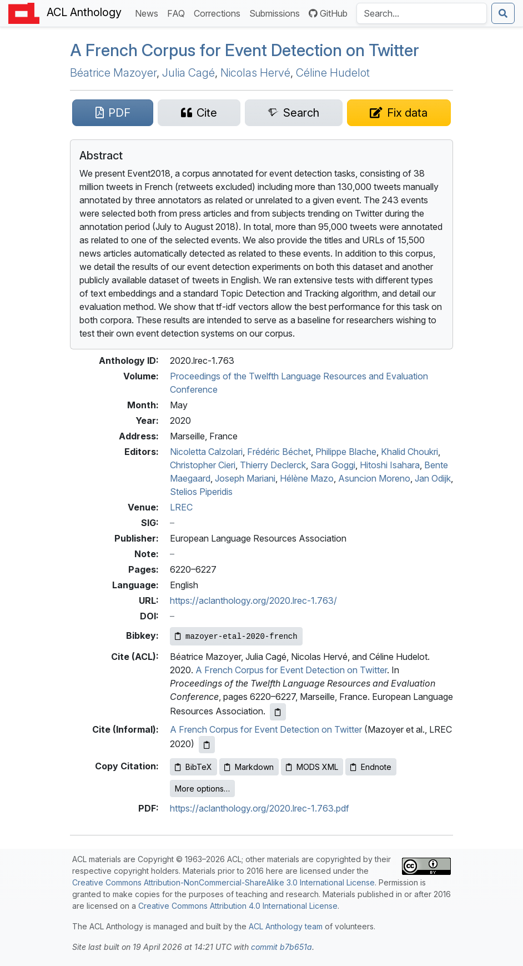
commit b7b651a (281, 947)
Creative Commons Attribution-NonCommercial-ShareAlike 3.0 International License (223, 882)
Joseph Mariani (245, 478)
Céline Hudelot (333, 72)
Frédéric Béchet (279, 451)
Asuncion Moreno (374, 478)
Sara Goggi (332, 465)
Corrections (219, 12)
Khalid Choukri (409, 451)
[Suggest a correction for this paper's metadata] (399, 112)
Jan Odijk (433, 478)
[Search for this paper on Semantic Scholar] (294, 112)
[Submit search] (503, 13)
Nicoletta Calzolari (206, 451)
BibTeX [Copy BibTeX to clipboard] (193, 767)
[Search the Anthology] (421, 13)
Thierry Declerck (273, 465)
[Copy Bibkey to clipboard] (236, 636)
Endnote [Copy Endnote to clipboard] (370, 767)
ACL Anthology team (286, 926)
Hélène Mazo (307, 478)
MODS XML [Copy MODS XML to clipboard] (312, 767)
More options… (202, 788)
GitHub (328, 13)
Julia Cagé (188, 72)
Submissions (276, 12)
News (149, 12)
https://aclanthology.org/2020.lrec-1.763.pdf (259, 808)
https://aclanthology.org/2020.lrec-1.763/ (253, 600)
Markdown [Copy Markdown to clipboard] (249, 767)
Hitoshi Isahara (390, 465)
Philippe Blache (345, 451)
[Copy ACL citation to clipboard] (278, 711)
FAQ (178, 12)
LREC (181, 507)
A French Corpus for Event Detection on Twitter (291, 669)
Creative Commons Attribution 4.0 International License (238, 905)
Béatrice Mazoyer (113, 72)
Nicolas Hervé (255, 72)
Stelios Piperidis (201, 491)
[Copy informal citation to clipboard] (207, 744)
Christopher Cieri (202, 465)
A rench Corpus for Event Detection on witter (244, 50)
